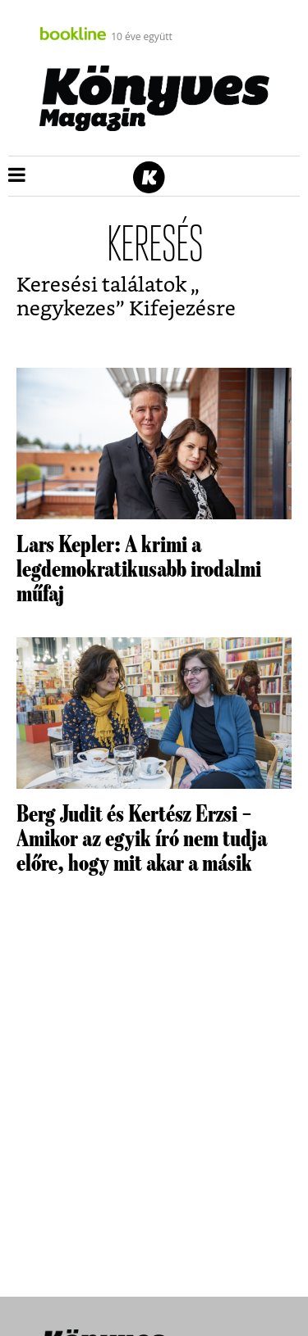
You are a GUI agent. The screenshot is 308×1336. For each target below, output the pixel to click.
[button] (16, 176)
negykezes (66, 309)
